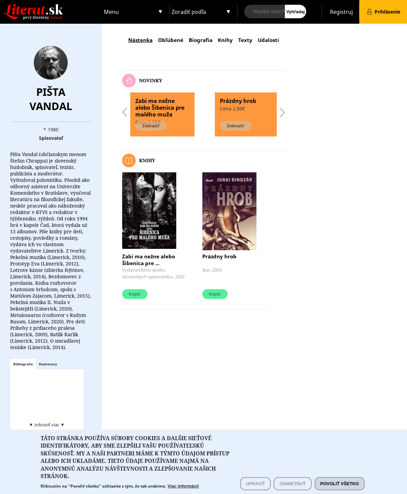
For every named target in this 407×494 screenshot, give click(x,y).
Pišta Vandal (50, 99)
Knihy (225, 40)
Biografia (200, 40)
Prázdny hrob (219, 256)
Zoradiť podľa (189, 12)
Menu (111, 12)
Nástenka (140, 40)
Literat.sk (51, 6)
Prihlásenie (387, 11)
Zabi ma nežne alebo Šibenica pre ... (148, 259)
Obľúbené (170, 40)
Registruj (341, 12)
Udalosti (268, 40)
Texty (245, 40)
